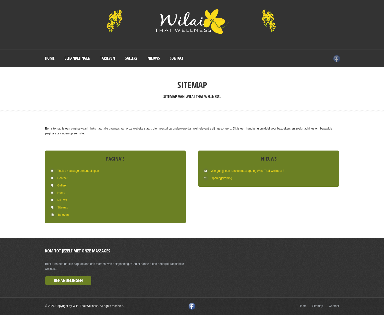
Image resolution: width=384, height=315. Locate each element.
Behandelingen (77, 58)
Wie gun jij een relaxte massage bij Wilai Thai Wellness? (247, 171)
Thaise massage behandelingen (78, 171)
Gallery (131, 58)
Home (50, 58)
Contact (176, 58)
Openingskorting (221, 178)
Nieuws (153, 58)
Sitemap (65, 207)
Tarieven (107, 58)
